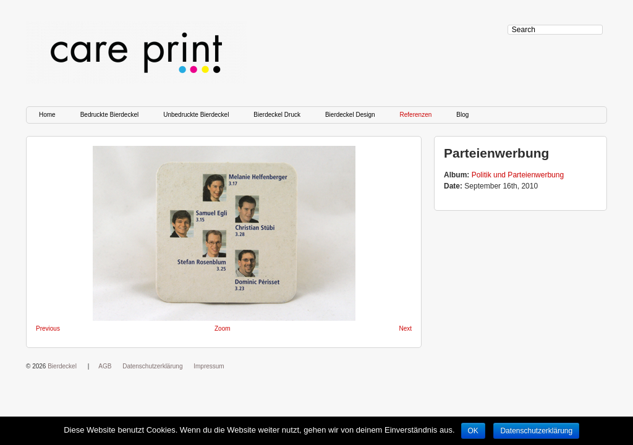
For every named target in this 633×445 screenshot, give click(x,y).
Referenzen (416, 114)
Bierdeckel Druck (276, 114)
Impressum (208, 366)
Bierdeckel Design (350, 114)
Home (47, 114)
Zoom (223, 328)
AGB (104, 366)
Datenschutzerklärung (152, 366)
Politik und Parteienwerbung (518, 175)
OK (473, 430)
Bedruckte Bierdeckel (109, 114)
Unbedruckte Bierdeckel (196, 114)
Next (405, 328)
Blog (462, 114)
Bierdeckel (62, 366)
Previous (48, 328)
